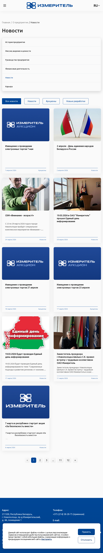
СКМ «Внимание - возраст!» (19, 215)
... (53, 460)
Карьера (9, 86)
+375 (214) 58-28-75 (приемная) (68, 514)
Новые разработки (75, 101)
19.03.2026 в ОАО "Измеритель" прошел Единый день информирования (73, 218)
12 (68, 460)
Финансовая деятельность (17, 69)
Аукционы (51, 101)
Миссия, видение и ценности (18, 51)
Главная (6, 22)
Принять (86, 532)
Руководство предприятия (17, 60)
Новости (32, 101)
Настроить (46, 539)
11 (60, 460)
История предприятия (15, 42)
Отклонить (86, 540)
